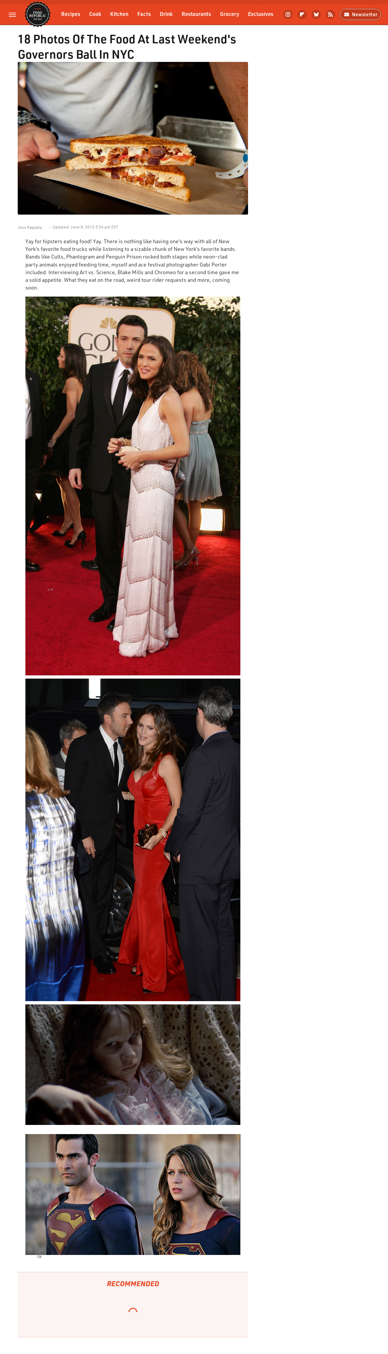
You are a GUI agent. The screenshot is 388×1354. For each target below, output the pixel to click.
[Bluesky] (316, 14)
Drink (166, 13)
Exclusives (260, 13)
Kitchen (119, 13)
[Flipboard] (302, 14)
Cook (95, 13)
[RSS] (330, 14)
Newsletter (360, 14)
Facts (144, 13)
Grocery (229, 13)
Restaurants (196, 13)
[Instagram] (288, 14)
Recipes (70, 13)
